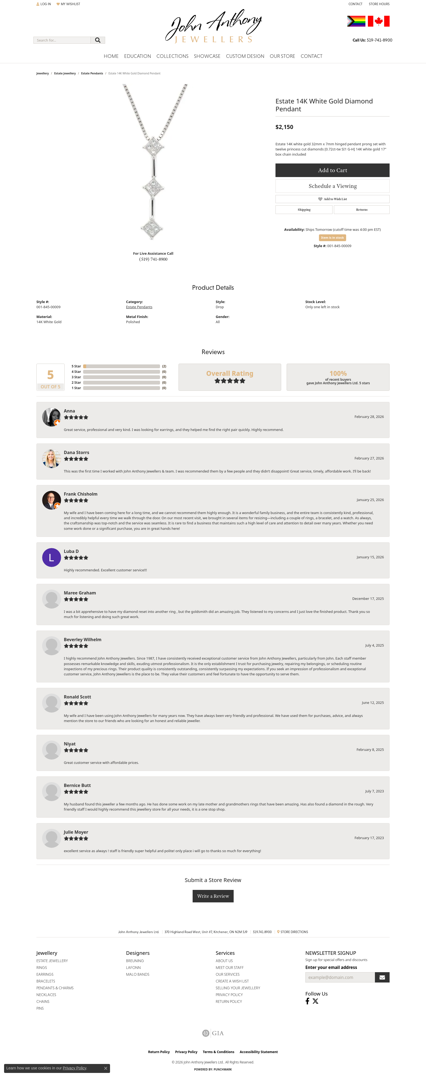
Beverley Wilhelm (82, 640)
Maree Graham (80, 593)
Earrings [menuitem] (45, 974)
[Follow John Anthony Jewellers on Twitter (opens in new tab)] (315, 1001)
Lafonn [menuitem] (133, 967)
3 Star (76, 377)
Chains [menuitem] (42, 1001)
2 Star (76, 382)
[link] (354, 4)
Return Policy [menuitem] (229, 1001)
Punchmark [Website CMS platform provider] (223, 1069)
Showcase (207, 56)
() (164, 366)
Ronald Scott (77, 697)
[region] (153, 165)
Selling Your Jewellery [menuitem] (238, 988)
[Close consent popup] (105, 1068)
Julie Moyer (76, 832)
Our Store (282, 56)
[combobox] (62, 40)
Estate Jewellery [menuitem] (52, 961)
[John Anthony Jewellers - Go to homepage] (213, 29)
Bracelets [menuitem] (45, 981)
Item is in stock (332, 237)
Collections (172, 56)
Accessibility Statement (259, 1052)
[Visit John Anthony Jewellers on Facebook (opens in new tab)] (307, 1001)
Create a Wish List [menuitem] (232, 981)
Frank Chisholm (81, 494)
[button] (43, 4)
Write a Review (213, 896)
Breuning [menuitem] (135, 961)
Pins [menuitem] (40, 1008)
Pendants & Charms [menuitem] (55, 988)
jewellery (42, 73)
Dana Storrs (76, 452)
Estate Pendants (92, 73)
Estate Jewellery (65, 73)
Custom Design (245, 56)
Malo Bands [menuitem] (137, 974)
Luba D (71, 551)
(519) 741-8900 (153, 259)
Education (137, 56)
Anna (69, 411)
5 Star (76, 366)
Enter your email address (331, 967)
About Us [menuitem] (224, 961)
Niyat (70, 744)
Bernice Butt (77, 785)
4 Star (76, 371)
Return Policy (159, 1052)
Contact (311, 56)
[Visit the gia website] (213, 1033)
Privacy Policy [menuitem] (229, 995)
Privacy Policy (186, 1052)
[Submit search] (97, 40)
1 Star (76, 388)
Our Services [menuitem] (228, 974)
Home (111, 56)
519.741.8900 (262, 932)
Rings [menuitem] (41, 967)
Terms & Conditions (218, 1052)
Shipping (304, 209)
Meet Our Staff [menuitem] (230, 967)
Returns (362, 209)
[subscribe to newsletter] (382, 977)
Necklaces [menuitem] (46, 995)
